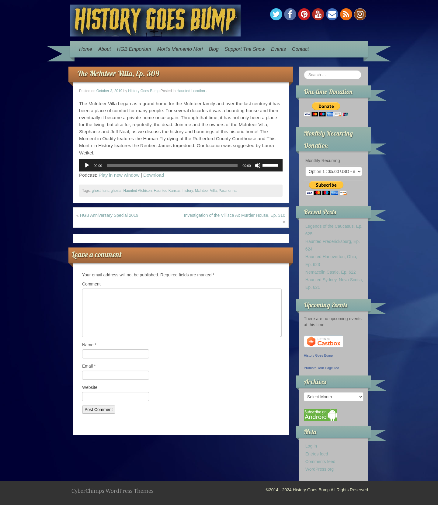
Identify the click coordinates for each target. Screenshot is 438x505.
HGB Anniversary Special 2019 (109, 215)
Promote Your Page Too (321, 368)
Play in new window (119, 175)
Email (89, 366)
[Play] (87, 165)
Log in (311, 446)
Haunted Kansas (167, 191)
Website (89, 387)
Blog (214, 49)
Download (153, 175)
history (187, 191)
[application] (181, 165)
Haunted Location (191, 91)
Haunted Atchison (137, 191)
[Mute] (258, 165)
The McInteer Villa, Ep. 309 (118, 73)
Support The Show (245, 49)
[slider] (172, 165)
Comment (91, 284)
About (104, 49)
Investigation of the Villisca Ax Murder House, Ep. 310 (234, 215)
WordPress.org (319, 469)
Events (278, 49)
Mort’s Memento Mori (180, 49)
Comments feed (320, 461)
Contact (300, 49)
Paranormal (228, 191)
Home (85, 49)
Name (89, 344)
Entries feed (316, 453)
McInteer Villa (206, 191)
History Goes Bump (143, 91)
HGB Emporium (134, 49)
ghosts (116, 191)
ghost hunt (100, 191)
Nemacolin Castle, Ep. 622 (330, 272)
